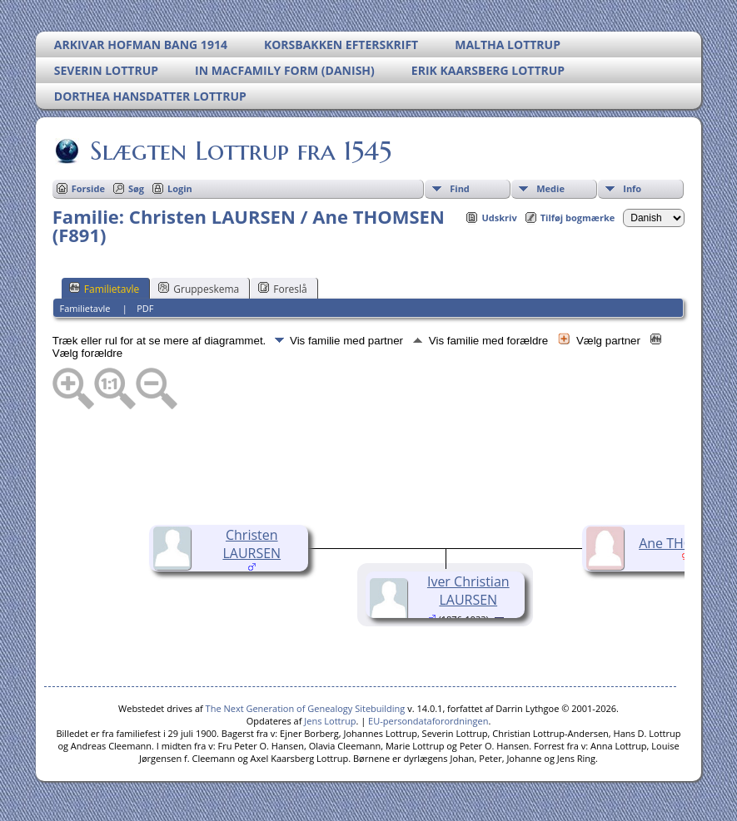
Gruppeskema (198, 288)
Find (460, 188)
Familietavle (104, 288)
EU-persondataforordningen (428, 721)
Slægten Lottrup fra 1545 (239, 150)
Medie (550, 188)
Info (632, 188)
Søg (136, 188)
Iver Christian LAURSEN (468, 590)
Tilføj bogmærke (577, 217)
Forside (88, 188)
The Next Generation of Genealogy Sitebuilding (306, 708)
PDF (145, 308)
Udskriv (498, 217)
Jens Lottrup (330, 721)
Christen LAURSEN (251, 544)
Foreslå (282, 288)
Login (179, 188)
